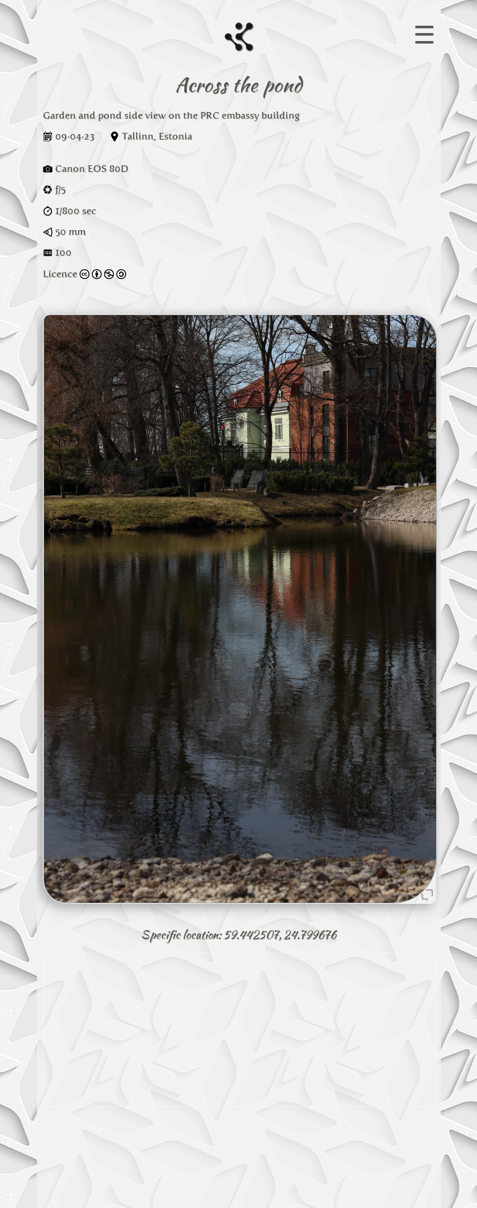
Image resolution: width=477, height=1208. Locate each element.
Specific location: (181, 935)
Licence (84, 274)
